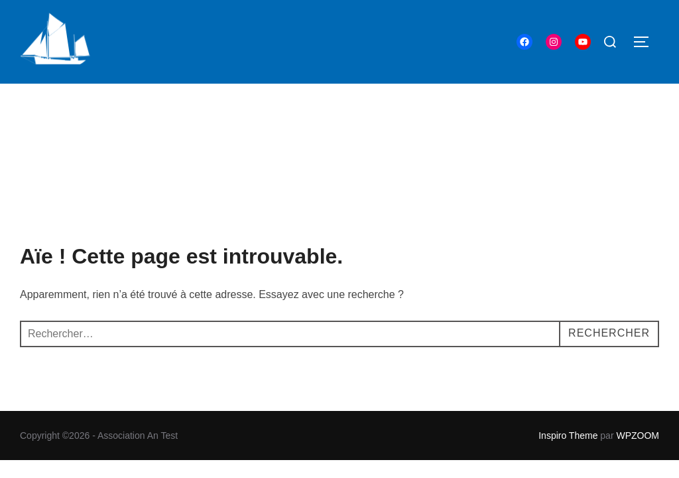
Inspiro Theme (567, 352)
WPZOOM (637, 352)
